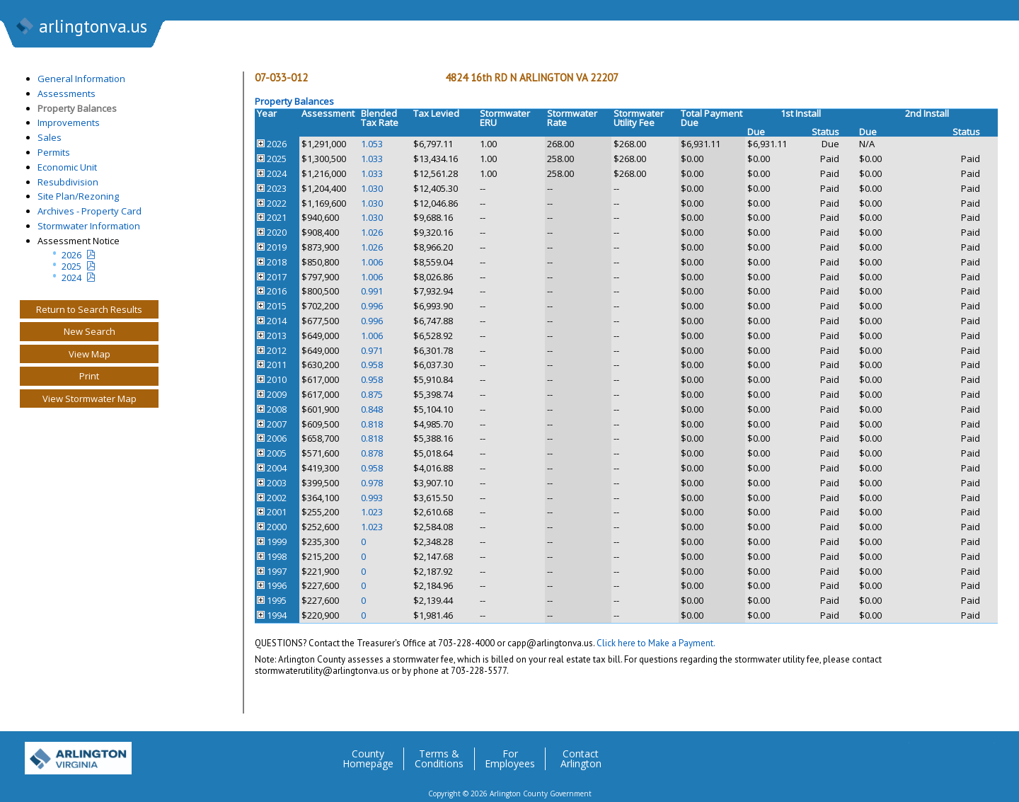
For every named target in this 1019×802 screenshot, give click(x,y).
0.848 (372, 409)
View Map (89, 354)
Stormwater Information (89, 225)
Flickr (954, 753)
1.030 (372, 188)
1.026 (372, 232)
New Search (89, 331)
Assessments (67, 93)
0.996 (372, 305)
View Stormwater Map (89, 398)
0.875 (372, 394)
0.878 (372, 453)
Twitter (898, 753)
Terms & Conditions (439, 758)
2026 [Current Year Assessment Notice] (71, 254)
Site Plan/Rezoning (78, 196)
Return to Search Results (89, 309)
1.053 (372, 143)
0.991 (372, 291)
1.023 (372, 511)
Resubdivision (68, 182)
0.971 (372, 350)
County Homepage (367, 758)
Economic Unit (67, 167)
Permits (54, 152)
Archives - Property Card (90, 211)
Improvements (69, 122)
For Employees (510, 758)
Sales (50, 137)
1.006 (372, 262)
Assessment (328, 113)
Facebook (926, 753)
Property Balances (77, 108)
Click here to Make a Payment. (656, 643)
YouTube (983, 753)
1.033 (372, 158)
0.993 (372, 497)
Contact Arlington (580, 758)
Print (89, 376)
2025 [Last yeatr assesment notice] (71, 266)
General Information (81, 78)
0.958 (372, 364)
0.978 (372, 482)
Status (825, 132)
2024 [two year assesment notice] (71, 277)
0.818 (372, 424)
